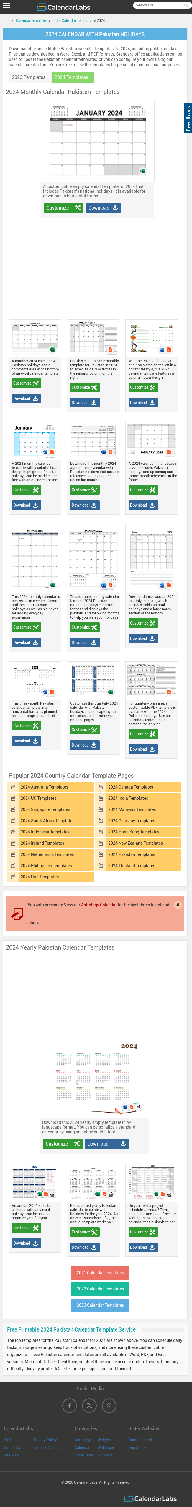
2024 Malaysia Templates (132, 809)
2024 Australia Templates (44, 787)
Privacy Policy (45, 1440)
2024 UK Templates (38, 798)
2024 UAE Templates (40, 876)
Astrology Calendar (99, 905)
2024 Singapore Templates (45, 809)
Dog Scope (137, 1447)
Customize (58, 208)
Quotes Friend (140, 1440)
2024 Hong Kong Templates (133, 832)
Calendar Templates (31, 21)
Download (98, 208)
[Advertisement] (101, 259)
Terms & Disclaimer (49, 1447)
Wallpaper (106, 1447)
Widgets (104, 1440)
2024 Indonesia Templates (45, 832)
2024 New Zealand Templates (135, 843)
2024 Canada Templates (130, 787)
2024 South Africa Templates (47, 820)
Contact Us (13, 1447)
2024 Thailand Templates (131, 865)
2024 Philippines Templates (46, 865)
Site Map (11, 1455)
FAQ (7, 1440)
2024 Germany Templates (131, 820)
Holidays (105, 1455)
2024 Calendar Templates (72, 21)
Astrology (83, 1440)
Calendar (82, 1447)
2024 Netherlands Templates (47, 854)
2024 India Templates (128, 798)
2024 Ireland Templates (42, 843)
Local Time (84, 1455)
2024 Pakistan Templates (131, 854)
